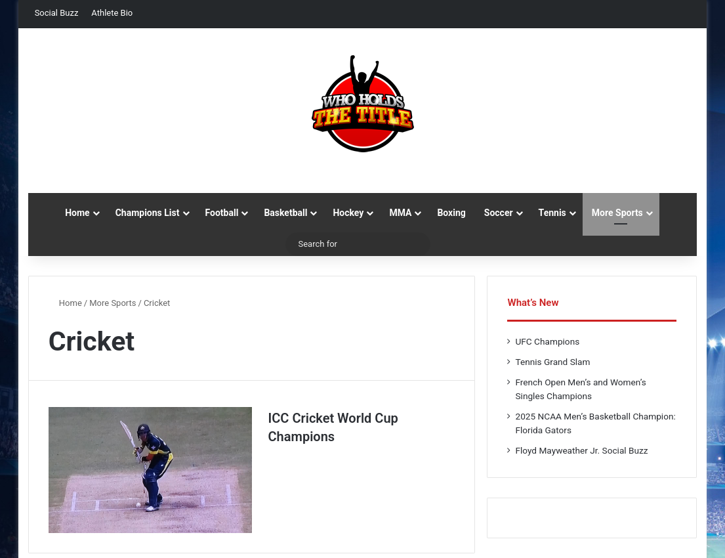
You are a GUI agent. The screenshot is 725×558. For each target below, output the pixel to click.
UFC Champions (547, 341)
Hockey (348, 212)
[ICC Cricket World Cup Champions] (150, 470)
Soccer (498, 212)
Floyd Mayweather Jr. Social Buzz (581, 450)
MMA (400, 212)
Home (77, 212)
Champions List (147, 212)
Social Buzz (57, 13)
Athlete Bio (112, 13)
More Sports (617, 212)
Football (222, 212)
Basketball (285, 212)
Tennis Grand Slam (552, 361)
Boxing (451, 212)
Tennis (552, 212)
